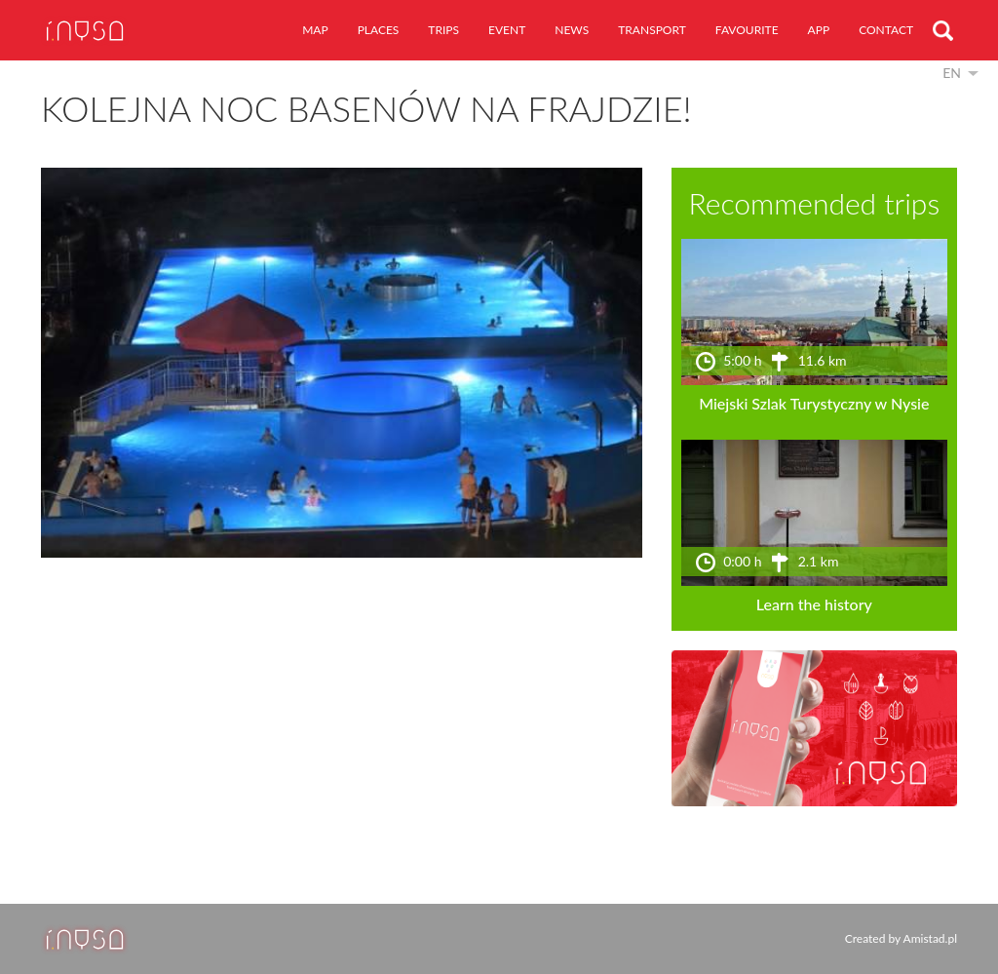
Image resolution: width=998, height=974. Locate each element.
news (572, 29)
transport (652, 29)
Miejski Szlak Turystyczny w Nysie (814, 403)
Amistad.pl (930, 938)
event (506, 29)
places (379, 29)
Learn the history (814, 604)
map (314, 29)
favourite (747, 29)
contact (886, 29)
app (819, 29)
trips (443, 29)
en (951, 72)
